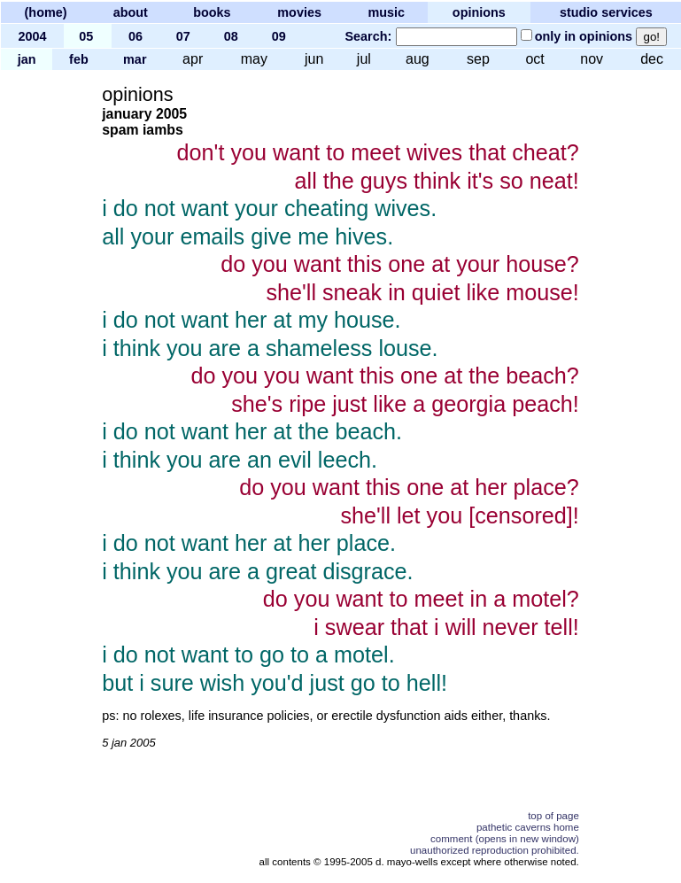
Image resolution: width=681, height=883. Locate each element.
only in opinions (583, 36)
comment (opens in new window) (504, 838)
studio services (606, 12)
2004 (33, 36)
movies (299, 12)
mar (135, 59)
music (386, 12)
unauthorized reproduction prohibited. (494, 850)
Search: (367, 36)
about (130, 12)
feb (79, 59)
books (211, 12)
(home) (46, 12)
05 (86, 36)
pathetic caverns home (527, 827)
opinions (479, 12)
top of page (553, 815)
